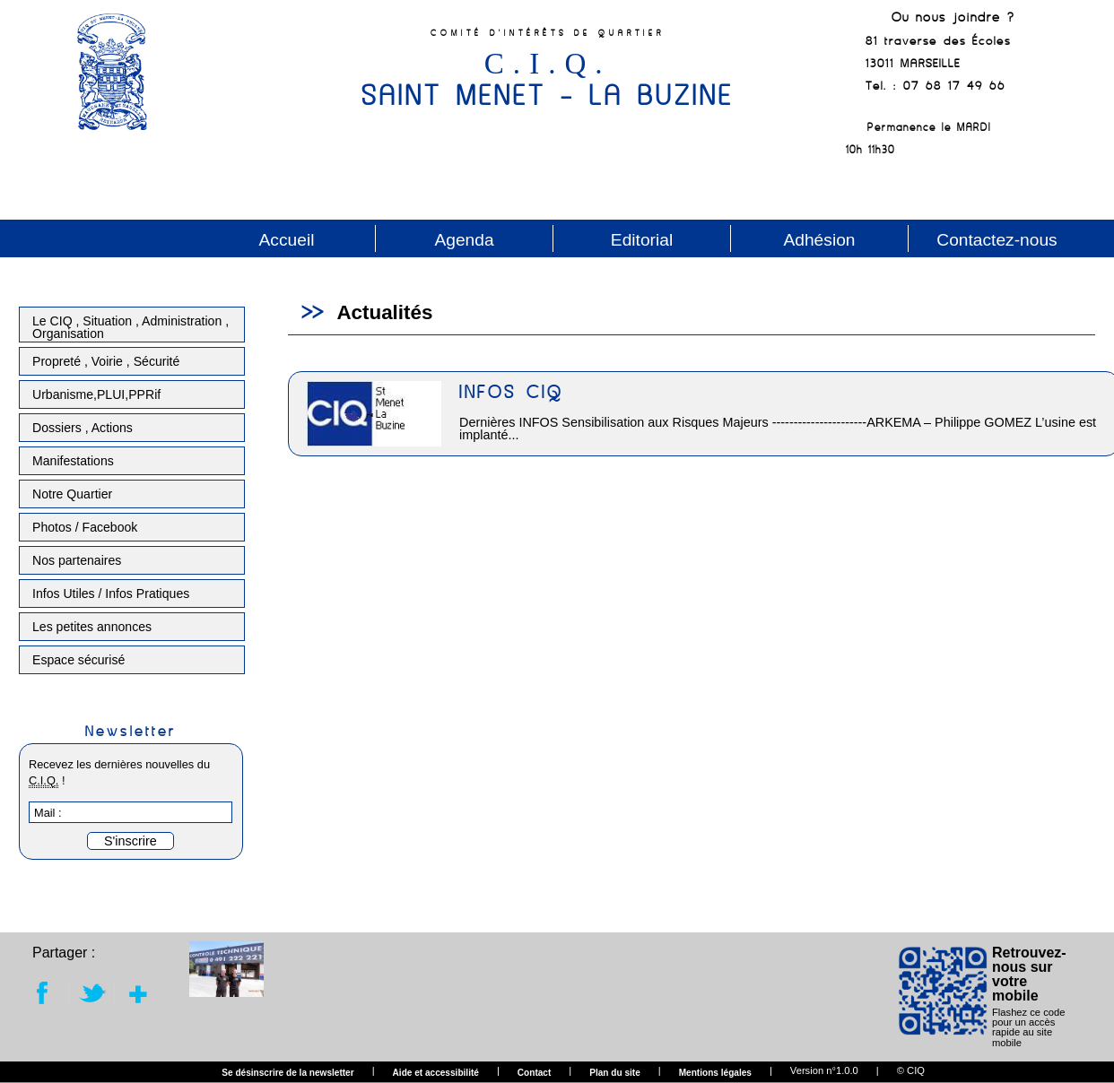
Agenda (463, 239)
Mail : (48, 812)
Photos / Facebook (84, 527)
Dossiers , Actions (82, 427)
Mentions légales (715, 1073)
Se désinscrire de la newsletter (287, 1073)
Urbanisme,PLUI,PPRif (96, 394)
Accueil (287, 239)
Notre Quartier (72, 494)
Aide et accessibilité (436, 1073)
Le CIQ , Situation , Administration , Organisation (130, 327)
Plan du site (614, 1073)
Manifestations (73, 461)
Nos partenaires (76, 560)
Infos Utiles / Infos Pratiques (110, 593)
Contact (535, 1073)
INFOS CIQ (511, 392)
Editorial (642, 239)
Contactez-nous (996, 239)
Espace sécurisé (78, 660)
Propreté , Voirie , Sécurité (105, 361)
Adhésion (819, 239)
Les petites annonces (92, 626)
